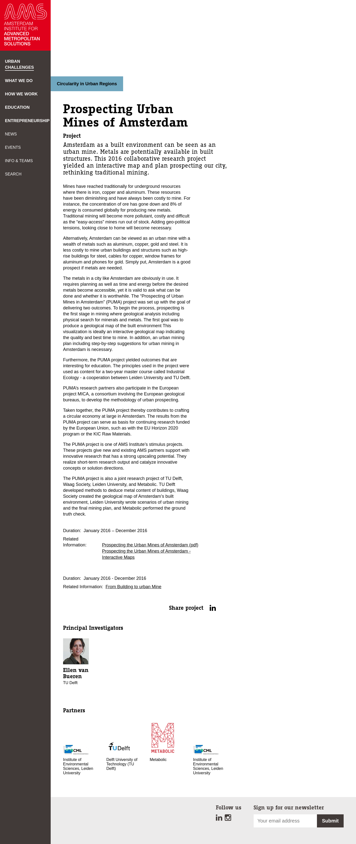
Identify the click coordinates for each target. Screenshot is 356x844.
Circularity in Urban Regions (87, 83)
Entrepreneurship (27, 120)
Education (17, 107)
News (11, 134)
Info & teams (19, 161)
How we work (21, 94)
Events (13, 147)
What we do (19, 80)
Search (13, 174)
